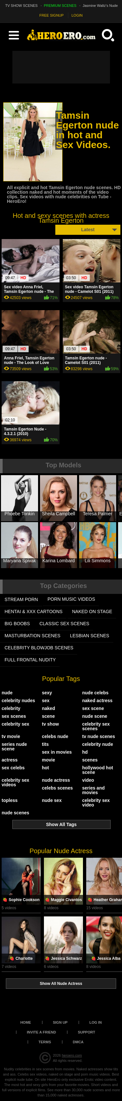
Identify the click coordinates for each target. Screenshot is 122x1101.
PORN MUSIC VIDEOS (71, 599)
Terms (44, 1042)
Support (86, 1032)
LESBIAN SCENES (89, 635)
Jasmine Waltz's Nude (100, 6)
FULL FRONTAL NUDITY (30, 659)
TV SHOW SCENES (21, 6)
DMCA (78, 1042)
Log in (95, 1022)
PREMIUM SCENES (60, 6)
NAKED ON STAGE (92, 611)
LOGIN (77, 15)
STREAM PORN (21, 599)
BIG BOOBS (17, 623)
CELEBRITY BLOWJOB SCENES (39, 647)
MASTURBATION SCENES (33, 635)
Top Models (63, 465)
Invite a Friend (41, 1032)
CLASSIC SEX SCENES (64, 623)
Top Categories (63, 585)
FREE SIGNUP (51, 15)
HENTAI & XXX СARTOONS (33, 611)
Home (25, 1022)
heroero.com (72, 1055)
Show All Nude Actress (61, 983)
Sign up (60, 1022)
